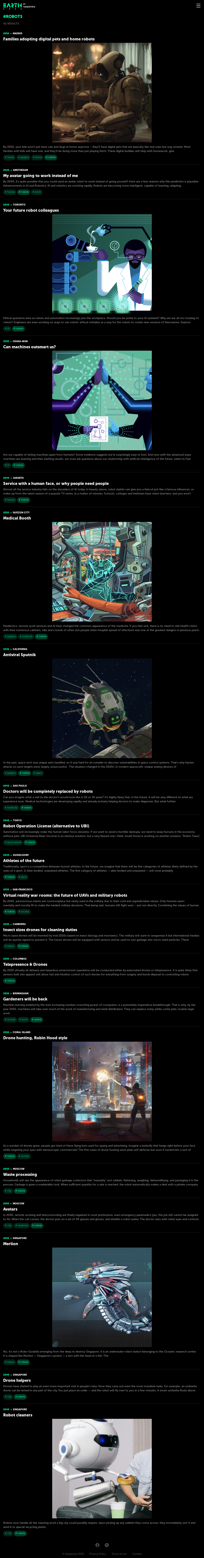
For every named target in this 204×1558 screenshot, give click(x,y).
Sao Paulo (20, 785)
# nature (9, 946)
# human (10, 192)
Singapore (20, 1238)
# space (37, 773)
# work (36, 192)
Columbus (19, 958)
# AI (7, 328)
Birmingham (20, 993)
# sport (23, 877)
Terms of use (119, 1553)
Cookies (137, 1553)
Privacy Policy (97, 1553)
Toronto (19, 204)
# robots (51, 157)
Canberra (19, 924)
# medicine (26, 636)
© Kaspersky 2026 (73, 1553)
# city (8, 1190)
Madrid (17, 33)
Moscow (19, 1169)
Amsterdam (20, 170)
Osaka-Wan (20, 341)
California (20, 649)
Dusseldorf (21, 855)
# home (37, 157)
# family (9, 157)
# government (13, 842)
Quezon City (21, 512)
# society (24, 911)
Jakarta (18, 478)
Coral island (21, 1032)
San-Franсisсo (22, 889)
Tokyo (17, 820)
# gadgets (23, 157)
